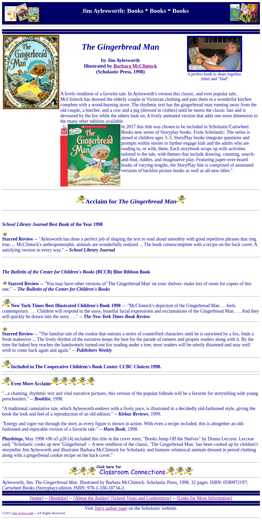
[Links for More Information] (204, 498)
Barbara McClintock (135, 66)
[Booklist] (58, 498)
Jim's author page (111, 508)
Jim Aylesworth (22, 513)
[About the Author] (91, 498)
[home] (36, 498)
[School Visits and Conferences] (140, 498)
